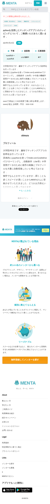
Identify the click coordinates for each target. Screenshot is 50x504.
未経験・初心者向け (9, 21)
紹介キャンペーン (9, 418)
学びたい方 (6, 405)
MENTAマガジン (8, 476)
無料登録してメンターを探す (25, 360)
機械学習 (26, 21)
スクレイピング (35, 21)
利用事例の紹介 (8, 413)
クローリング (8, 25)
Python (19, 21)
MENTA (25, 498)
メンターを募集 (8, 468)
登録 (38, 3)
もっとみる (25, 191)
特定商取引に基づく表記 (11, 447)
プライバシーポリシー (10, 451)
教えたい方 (6, 401)
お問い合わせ (7, 430)
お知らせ (5, 422)
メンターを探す (8, 464)
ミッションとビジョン (10, 426)
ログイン (28, 3)
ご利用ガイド (7, 409)
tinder (15, 25)
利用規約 (5, 443)
